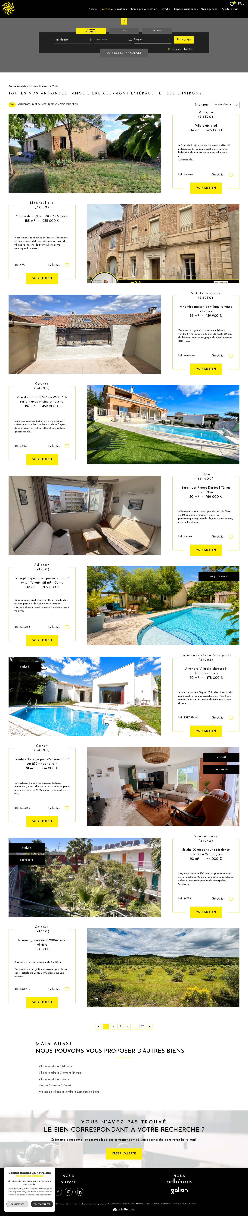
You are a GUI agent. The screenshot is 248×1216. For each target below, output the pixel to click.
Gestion (152, 9)
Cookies (192, 1204)
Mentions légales (143, 1204)
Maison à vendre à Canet (55, 1085)
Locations (121, 9)
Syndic (165, 9)
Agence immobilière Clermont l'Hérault (28, 86)
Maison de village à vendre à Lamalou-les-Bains (69, 1091)
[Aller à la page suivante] (149, 1026)
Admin (156, 1204)
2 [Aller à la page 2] (113, 1026)
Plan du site (128, 1204)
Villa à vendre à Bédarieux (55, 1066)
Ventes (106, 9)
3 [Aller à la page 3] (120, 1026)
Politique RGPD (180, 1204)
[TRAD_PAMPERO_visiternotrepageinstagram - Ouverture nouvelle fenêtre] (69, 1192)
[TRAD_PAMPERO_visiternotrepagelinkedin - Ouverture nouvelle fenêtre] (79, 1192)
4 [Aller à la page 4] (127, 1026)
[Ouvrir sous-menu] (112, 9)
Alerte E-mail (230, 9)
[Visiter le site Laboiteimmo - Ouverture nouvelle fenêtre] (124, 1210)
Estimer (157, 31)
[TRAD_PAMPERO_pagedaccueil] (8, 14)
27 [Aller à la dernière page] (142, 1026)
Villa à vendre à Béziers (54, 1079)
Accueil (92, 9)
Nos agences (209, 9)
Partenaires (166, 1204)
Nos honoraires (114, 1204)
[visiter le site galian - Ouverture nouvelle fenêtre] (179, 1194)
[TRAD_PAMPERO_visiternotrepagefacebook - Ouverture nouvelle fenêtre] (58, 1192)
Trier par (201, 104)
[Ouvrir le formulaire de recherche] (184, 40)
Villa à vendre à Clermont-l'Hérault (61, 1072)
